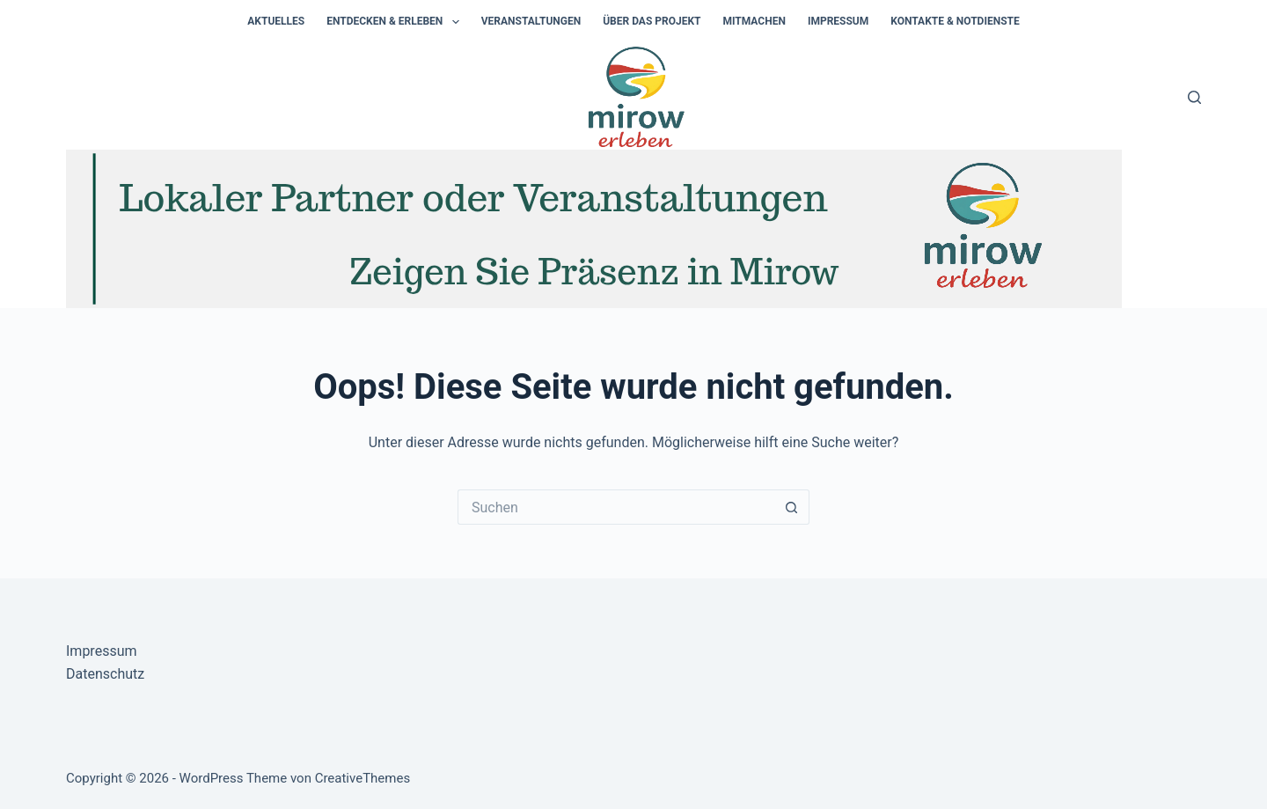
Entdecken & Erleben (396, 22)
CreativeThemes (363, 778)
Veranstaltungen (531, 21)
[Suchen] (1194, 97)
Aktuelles (275, 21)
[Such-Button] (791, 507)
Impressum (838, 21)
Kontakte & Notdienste (954, 21)
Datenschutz (105, 674)
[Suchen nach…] (616, 507)
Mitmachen (753, 21)
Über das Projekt (651, 21)
